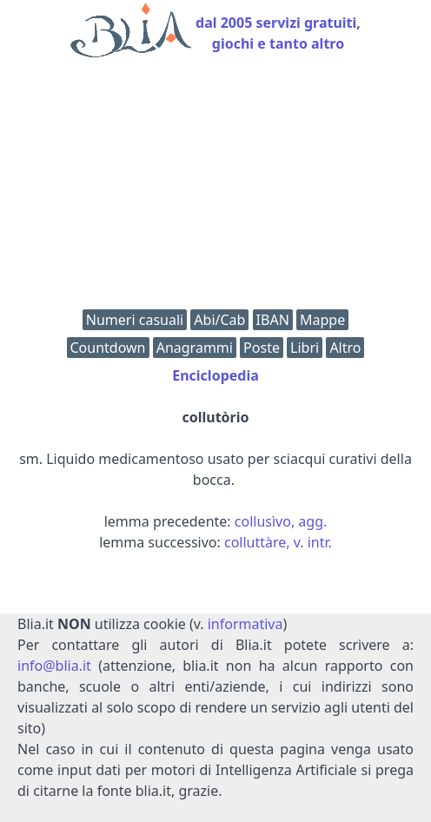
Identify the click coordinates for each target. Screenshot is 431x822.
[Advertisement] (215, 187)
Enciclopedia (215, 375)
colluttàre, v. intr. (278, 542)
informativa (245, 623)
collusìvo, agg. (281, 521)
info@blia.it (54, 665)
